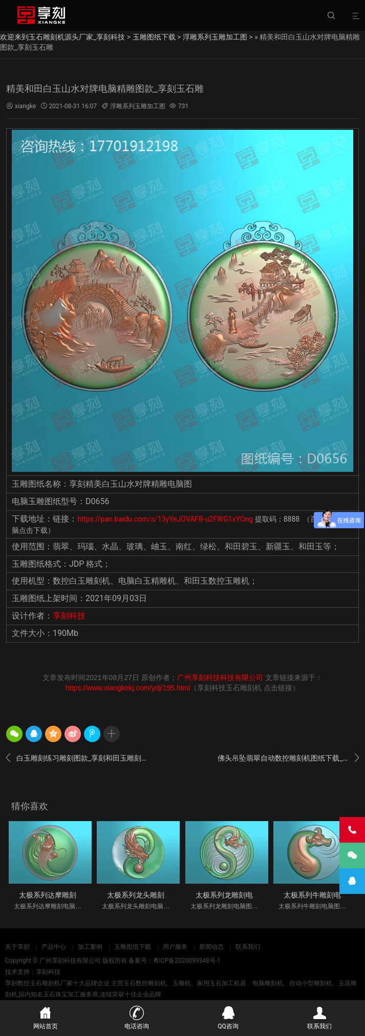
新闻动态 (211, 946)
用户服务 (175, 946)
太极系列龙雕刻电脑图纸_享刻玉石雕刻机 (262, 895)
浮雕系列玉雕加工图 (215, 37)
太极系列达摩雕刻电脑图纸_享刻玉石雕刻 (85, 895)
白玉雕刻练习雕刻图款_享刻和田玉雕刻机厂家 (76, 758)
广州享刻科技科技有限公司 (220, 677)
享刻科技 (69, 616)
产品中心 (53, 946)
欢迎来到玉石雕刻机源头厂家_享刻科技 (62, 37)
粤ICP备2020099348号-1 (187, 960)
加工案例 (90, 946)
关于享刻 (17, 946)
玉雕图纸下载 (154, 37)
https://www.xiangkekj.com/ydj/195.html (128, 688)
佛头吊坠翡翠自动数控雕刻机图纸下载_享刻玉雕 (288, 758)
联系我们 (247, 946)
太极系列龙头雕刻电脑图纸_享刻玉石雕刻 (173, 895)
